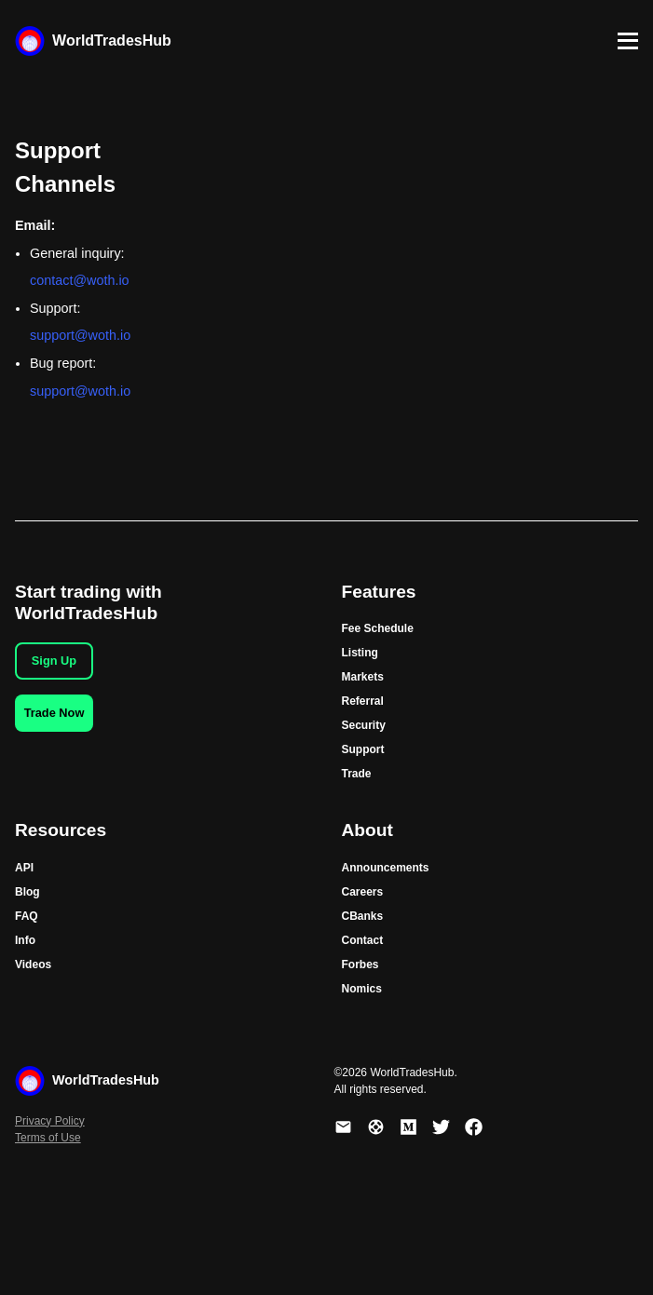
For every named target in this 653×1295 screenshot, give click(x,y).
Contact (363, 940)
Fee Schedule (378, 628)
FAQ (26, 916)
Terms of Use (48, 1137)
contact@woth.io (79, 280)
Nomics (362, 988)
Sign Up (54, 661)
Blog (27, 891)
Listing (360, 652)
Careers (363, 891)
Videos (33, 964)
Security (364, 725)
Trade (357, 773)
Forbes (360, 964)
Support (363, 749)
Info (25, 940)
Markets (363, 676)
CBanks (363, 916)
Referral (363, 701)
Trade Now (54, 713)
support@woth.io (80, 335)
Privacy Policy (50, 1120)
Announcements (385, 867)
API (24, 867)
